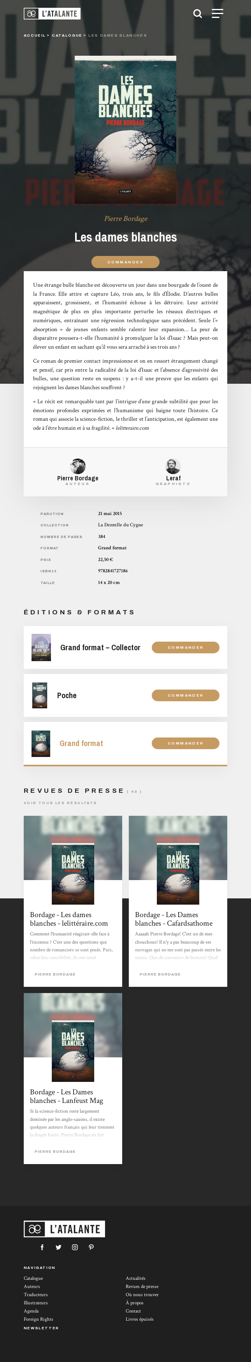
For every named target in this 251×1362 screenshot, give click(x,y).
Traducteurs (36, 1294)
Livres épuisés (140, 1319)
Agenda (31, 1311)
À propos (135, 1303)
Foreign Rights (38, 1319)
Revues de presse (142, 1286)
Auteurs (32, 1286)
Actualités (136, 1278)
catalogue (67, 35)
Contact (133, 1311)
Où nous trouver (142, 1294)
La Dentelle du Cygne (120, 525)
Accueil (35, 35)
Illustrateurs (36, 1303)
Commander (125, 262)
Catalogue (33, 1278)
